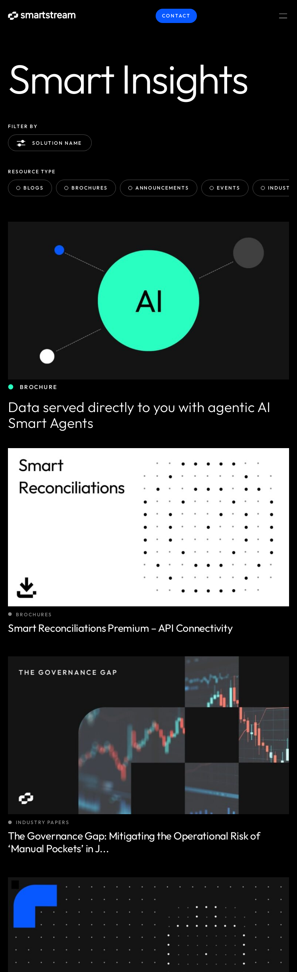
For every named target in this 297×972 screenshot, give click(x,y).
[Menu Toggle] (283, 16)
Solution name (50, 143)
